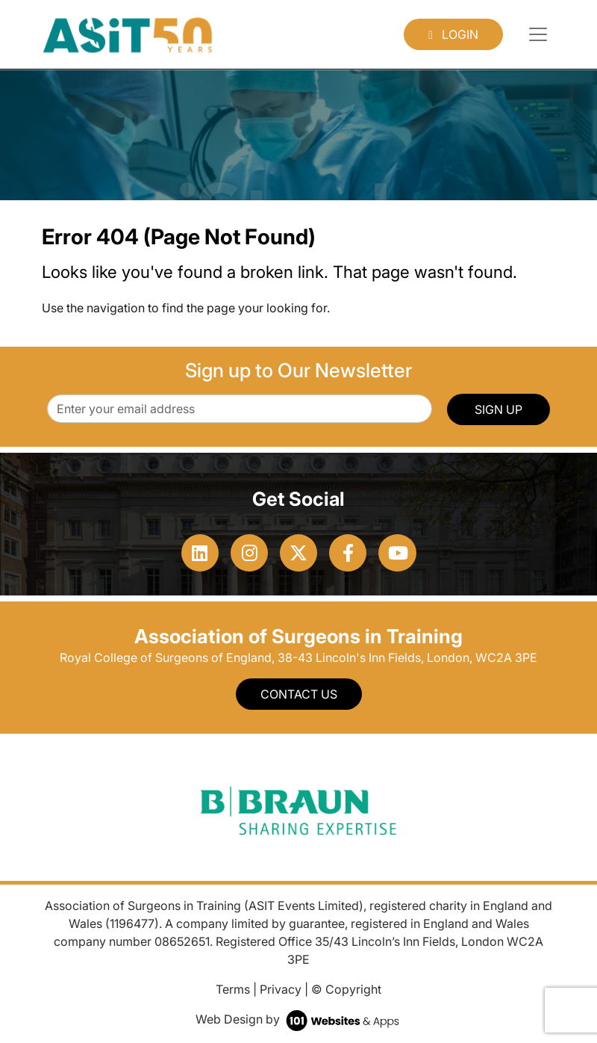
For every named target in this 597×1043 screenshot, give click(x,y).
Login (453, 34)
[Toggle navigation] (538, 34)
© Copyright (346, 989)
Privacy (280, 989)
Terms (233, 989)
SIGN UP (498, 409)
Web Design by (299, 1019)
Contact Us (298, 694)
